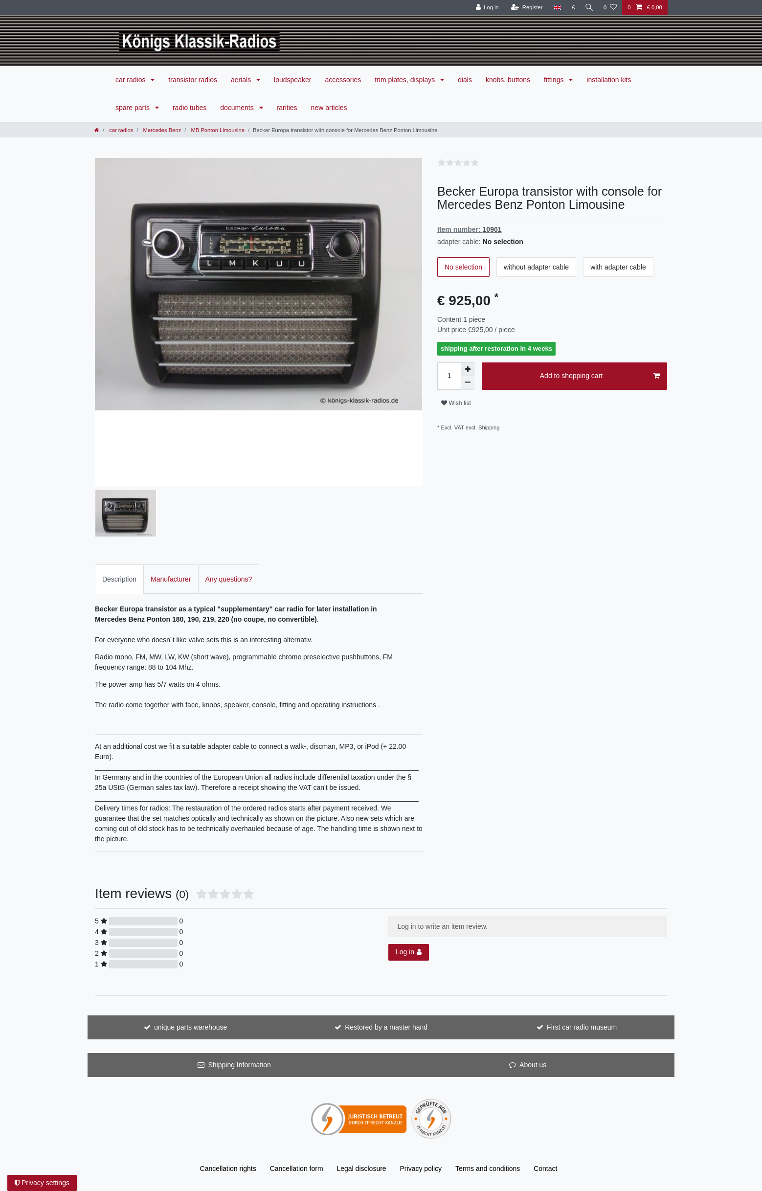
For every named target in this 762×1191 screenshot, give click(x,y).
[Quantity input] (449, 376)
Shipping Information (239, 1065)
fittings (554, 80)
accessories (343, 80)
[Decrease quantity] (467, 383)
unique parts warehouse (190, 1027)
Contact (545, 1168)
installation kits (608, 80)
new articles (329, 108)
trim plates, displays (406, 80)
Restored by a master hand (386, 1027)
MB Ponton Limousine (217, 130)
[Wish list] (610, 7)
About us (532, 1065)
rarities (287, 108)
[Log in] (485, 7)
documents (237, 108)
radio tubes (189, 108)
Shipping (488, 427)
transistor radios (192, 80)
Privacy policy (421, 1168)
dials (465, 80)
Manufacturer (171, 579)
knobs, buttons (508, 80)
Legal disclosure (361, 1168)
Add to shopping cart (600, 376)
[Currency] (571, 7)
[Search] (588, 7)
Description (119, 579)
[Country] (555, 7)
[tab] (119, 578)
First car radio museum (582, 1027)
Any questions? (228, 579)
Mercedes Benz (161, 130)
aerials (242, 80)
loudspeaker (292, 80)
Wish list (456, 403)
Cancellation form (296, 1168)
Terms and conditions (487, 1168)
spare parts (133, 108)
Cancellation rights (228, 1168)
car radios (131, 80)
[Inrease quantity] (467, 369)
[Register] (525, 7)
